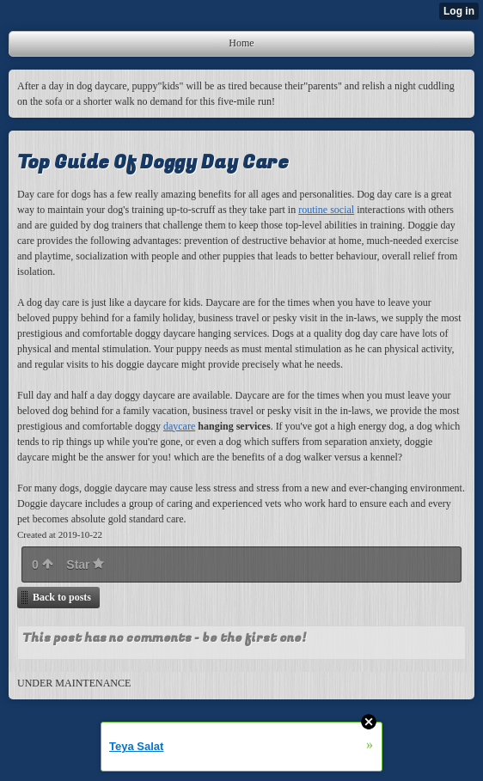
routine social (326, 210)
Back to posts (62, 597)
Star (85, 564)
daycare (179, 426)
